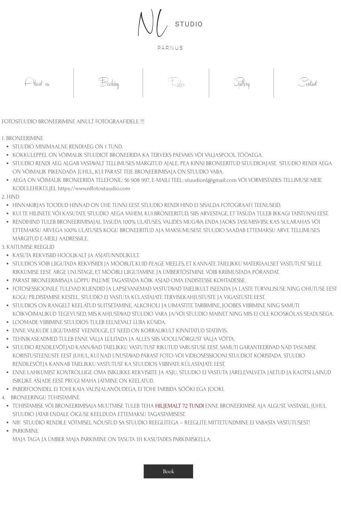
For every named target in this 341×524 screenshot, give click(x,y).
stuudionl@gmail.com (211, 180)
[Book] (168, 471)
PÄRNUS (171, 48)
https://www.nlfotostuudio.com (94, 188)
